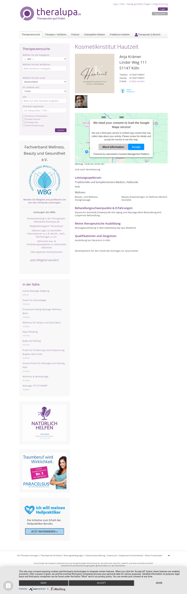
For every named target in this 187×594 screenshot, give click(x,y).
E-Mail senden (137, 81)
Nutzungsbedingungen (74, 555)
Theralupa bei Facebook (51, 555)
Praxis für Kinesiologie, (35, 300)
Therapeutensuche (31, 34)
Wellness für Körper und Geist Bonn (42, 322)
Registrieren (159, 13)
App (115, 4)
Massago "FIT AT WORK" (35, 385)
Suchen (60, 130)
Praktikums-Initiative (120, 34)
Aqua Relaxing (30, 331)
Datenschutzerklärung (95, 555)
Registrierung (160, 4)
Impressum (112, 555)
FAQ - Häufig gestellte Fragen (135, 4)
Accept (136, 147)
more (159, 583)
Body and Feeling (32, 340)
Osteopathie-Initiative (94, 34)
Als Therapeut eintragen (28, 555)
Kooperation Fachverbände (131, 555)
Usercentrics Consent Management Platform (127, 154)
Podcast (75, 34)
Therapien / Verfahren (55, 34)
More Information (113, 147)
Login (162, 9)
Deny (43, 583)
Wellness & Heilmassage (35, 376)
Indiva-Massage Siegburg (36, 290)
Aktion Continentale (153, 555)
